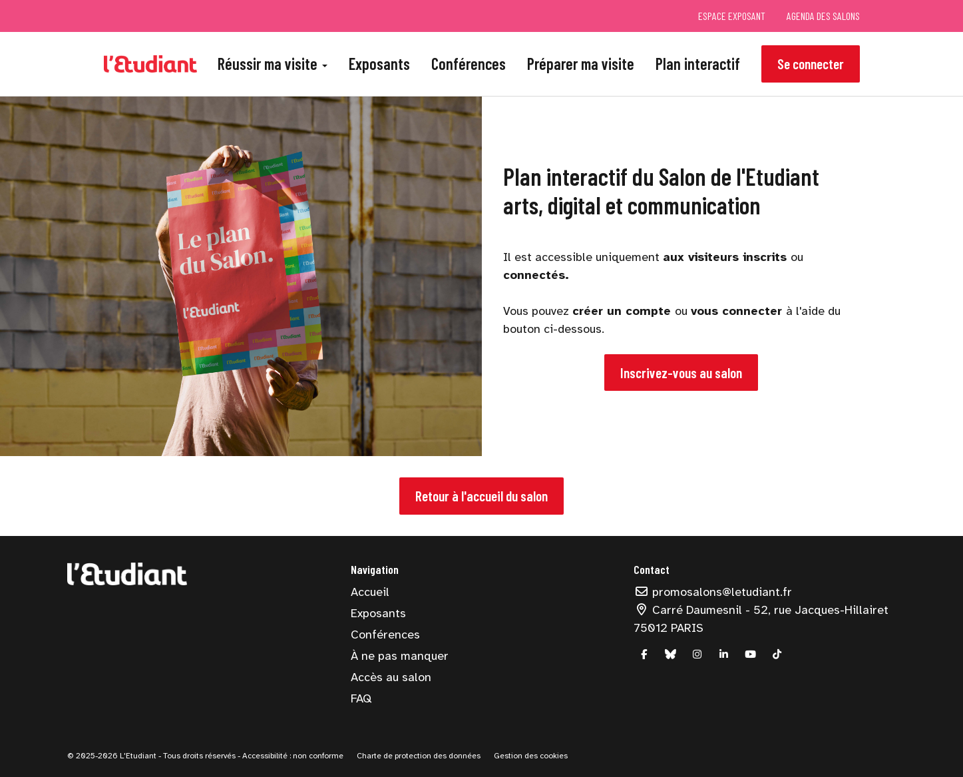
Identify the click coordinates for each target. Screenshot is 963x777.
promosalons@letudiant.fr (713, 592)
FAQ (361, 698)
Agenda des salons (823, 15)
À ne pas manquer (400, 655)
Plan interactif (698, 63)
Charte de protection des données (419, 755)
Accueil (370, 592)
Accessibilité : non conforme (291, 755)
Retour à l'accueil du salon (481, 495)
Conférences (468, 63)
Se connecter (810, 63)
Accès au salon (391, 677)
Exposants (379, 63)
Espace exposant (731, 15)
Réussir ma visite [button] (272, 63)
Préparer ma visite (580, 63)
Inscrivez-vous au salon (681, 372)
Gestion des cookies (531, 755)
